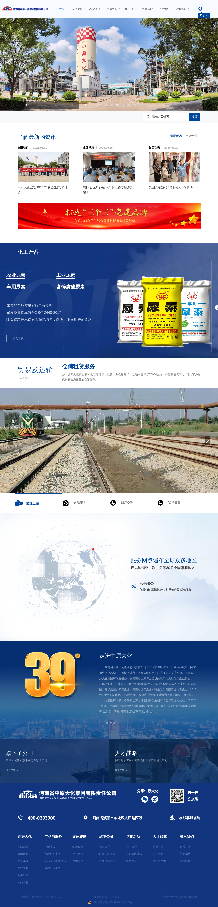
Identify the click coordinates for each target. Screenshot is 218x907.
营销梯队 (185, 853)
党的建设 (131, 846)
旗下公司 (106, 837)
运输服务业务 (52, 868)
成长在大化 (160, 860)
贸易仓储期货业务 (55, 860)
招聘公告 (158, 846)
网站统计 (168, 896)
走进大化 (25, 837)
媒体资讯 (79, 837)
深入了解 (20, 338)
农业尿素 (15, 275)
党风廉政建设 (134, 853)
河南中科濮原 (107, 853)
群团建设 (131, 860)
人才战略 (160, 837)
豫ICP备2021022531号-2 (109, 896)
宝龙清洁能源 (107, 860)
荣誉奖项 (23, 860)
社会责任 (191, 135)
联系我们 (187, 837)
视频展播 (77, 860)
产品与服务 (53, 837)
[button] (37, 104)
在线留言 (185, 860)
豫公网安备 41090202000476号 (110, 902)
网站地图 (180, 896)
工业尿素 (65, 275)
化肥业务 (49, 846)
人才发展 (158, 853)
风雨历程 (23, 853)
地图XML (192, 896)
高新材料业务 (52, 853)
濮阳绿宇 (104, 846)
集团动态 (176, 135)
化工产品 (29, 252)
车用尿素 (15, 286)
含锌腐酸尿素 (70, 286)
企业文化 (23, 868)
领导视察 (23, 875)
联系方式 (185, 846)
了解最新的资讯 (37, 137)
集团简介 (23, 846)
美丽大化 (23, 882)
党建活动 (133, 837)
